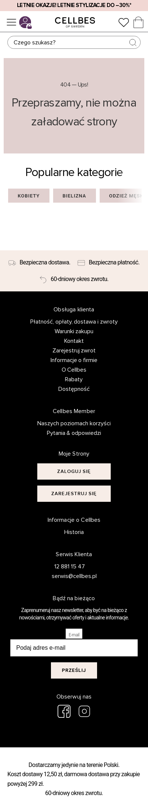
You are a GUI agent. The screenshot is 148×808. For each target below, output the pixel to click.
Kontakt (74, 341)
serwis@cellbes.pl (70, 576)
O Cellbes (74, 369)
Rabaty (74, 379)
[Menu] (11, 22)
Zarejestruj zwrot (74, 350)
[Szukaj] (74, 42)
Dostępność (74, 389)
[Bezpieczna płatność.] (108, 262)
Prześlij (74, 670)
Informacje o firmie (74, 360)
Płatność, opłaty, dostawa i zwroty (74, 321)
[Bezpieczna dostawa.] (39, 262)
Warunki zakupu (74, 331)
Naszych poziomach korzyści (74, 423)
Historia (74, 532)
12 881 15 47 (69, 566)
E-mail (74, 635)
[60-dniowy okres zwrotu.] (74, 279)
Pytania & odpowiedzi (74, 433)
